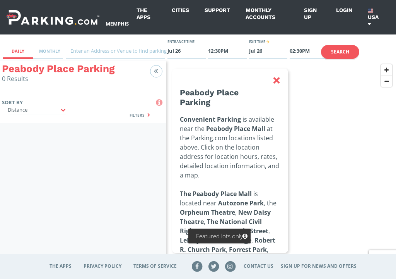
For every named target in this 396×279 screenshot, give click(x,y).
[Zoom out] (386, 81)
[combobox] (115, 52)
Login (344, 10)
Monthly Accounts (260, 13)
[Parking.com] (53, 17)
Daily (18, 51)
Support (217, 10)
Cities (180, 10)
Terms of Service (155, 266)
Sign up (310, 13)
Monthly (49, 51)
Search (340, 51)
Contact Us (258, 266)
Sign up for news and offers (319, 266)
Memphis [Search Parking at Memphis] (117, 23)
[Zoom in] (386, 70)
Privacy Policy (102, 266)
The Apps (143, 13)
